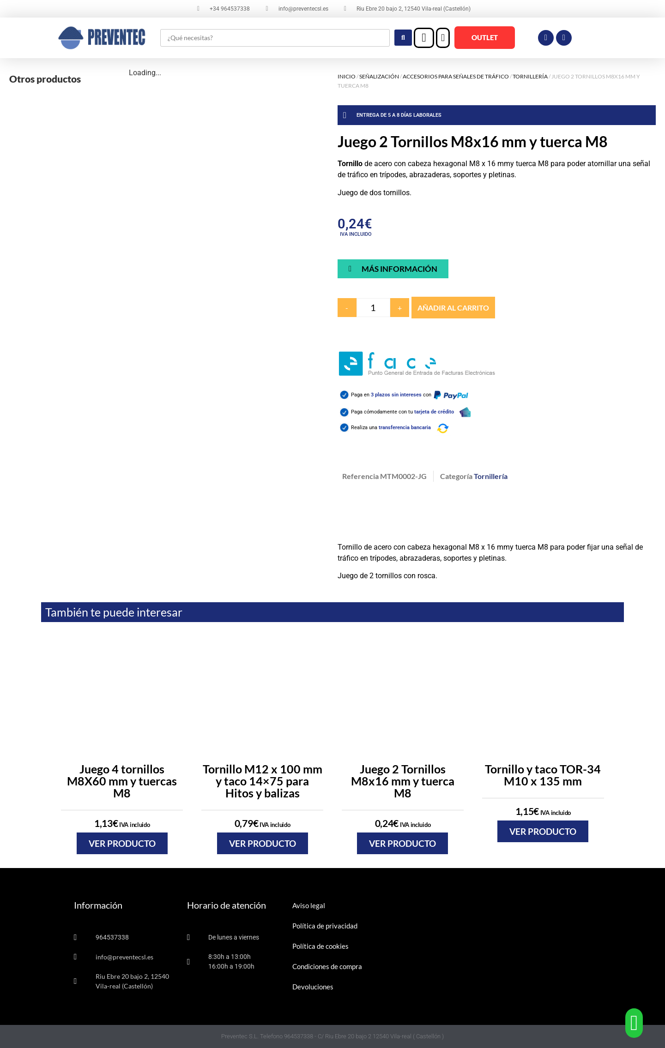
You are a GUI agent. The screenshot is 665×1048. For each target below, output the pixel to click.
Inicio (347, 76)
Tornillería (530, 76)
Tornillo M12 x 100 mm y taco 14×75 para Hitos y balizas (262, 781)
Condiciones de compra (327, 966)
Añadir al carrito (453, 307)
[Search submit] (403, 38)
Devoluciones (312, 986)
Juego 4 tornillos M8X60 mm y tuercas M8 (122, 781)
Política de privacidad (324, 926)
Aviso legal (308, 905)
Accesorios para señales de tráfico (456, 76)
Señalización (379, 76)
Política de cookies (320, 946)
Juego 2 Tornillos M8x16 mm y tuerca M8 (402, 781)
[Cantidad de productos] (373, 307)
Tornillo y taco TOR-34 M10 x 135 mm (543, 775)
